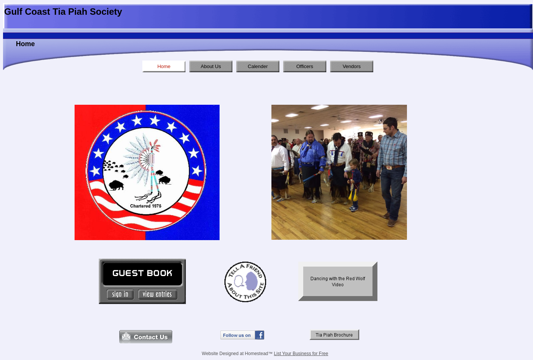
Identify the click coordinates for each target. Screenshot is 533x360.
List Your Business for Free (301, 353)
